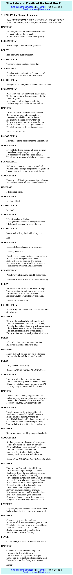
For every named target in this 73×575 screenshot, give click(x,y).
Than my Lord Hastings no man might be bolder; (27, 180)
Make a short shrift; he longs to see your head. (26, 511)
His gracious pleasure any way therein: (23, 120)
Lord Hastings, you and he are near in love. (24, 103)
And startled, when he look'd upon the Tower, (25, 480)
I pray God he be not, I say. (18, 365)
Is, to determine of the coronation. (21, 34)
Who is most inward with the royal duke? (24, 75)
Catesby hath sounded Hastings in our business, (26, 256)
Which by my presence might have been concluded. (28, 157)
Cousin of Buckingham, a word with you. (24, 247)
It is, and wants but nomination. (20, 55)
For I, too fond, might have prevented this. (24, 470)
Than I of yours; (13, 98)
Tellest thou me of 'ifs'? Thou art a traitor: (24, 445)
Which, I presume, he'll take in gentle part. (24, 127)
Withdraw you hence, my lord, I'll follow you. (26, 275)
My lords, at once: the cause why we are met (25, 32)
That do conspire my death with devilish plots (26, 381)
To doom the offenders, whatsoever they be (24, 400)
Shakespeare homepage (23, 7)
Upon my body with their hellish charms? (24, 386)
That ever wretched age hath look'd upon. (24, 555)
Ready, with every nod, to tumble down (23, 530)
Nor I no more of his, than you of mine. (23, 101)
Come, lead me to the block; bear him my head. (26, 558)
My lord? (10, 210)
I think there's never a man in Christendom (24, 328)
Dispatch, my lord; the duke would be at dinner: (27, 509)
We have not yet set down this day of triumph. (26, 288)
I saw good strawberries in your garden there (25, 222)
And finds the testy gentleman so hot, (22, 258)
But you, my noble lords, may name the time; (25, 122)
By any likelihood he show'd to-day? (22, 345)
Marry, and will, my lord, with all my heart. (25, 233)
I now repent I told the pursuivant (20, 487)
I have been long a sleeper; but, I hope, (23, 152)
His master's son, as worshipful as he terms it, (26, 263)
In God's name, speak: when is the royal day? (25, 36)
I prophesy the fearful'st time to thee (21, 553)
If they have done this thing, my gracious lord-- (26, 433)
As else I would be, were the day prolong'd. (25, 296)
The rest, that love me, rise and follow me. (24, 454)
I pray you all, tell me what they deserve (23, 379)
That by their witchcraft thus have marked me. (26, 424)
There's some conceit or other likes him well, (25, 323)
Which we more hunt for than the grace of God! (26, 523)
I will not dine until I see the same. (21, 449)
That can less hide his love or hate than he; (24, 331)
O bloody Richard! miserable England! (23, 550)
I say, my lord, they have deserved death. (23, 403)
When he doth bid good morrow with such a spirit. (28, 326)
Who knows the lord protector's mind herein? (25, 73)
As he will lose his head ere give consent (23, 261)
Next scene (44, 9)
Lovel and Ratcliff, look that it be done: (23, 452)
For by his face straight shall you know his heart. (27, 333)
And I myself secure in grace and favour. (23, 495)
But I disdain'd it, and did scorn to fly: (22, 475)
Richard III (41, 7)
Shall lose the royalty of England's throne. (24, 266)
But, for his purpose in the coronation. (22, 115)
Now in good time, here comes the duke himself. (27, 141)
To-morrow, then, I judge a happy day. (22, 64)
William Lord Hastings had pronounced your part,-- (28, 169)
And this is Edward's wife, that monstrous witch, (27, 419)
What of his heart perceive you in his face (24, 342)
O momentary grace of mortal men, (21, 520)
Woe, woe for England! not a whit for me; (24, 468)
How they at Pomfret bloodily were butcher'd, (26, 492)
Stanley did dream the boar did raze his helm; (25, 473)
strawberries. (11, 312)
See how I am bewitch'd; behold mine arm (24, 414)
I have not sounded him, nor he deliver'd (23, 117)
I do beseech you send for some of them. (23, 224)
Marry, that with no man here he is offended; (25, 354)
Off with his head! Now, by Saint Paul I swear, (26, 447)
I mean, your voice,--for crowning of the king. (26, 171)
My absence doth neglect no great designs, (24, 155)
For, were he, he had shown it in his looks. (24, 356)
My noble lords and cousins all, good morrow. (26, 150)
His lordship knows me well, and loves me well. (27, 183)
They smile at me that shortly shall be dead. (25, 560)
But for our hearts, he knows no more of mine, (26, 96)
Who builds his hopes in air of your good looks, (26, 525)
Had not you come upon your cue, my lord (24, 166)
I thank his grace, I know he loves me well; (24, 112)
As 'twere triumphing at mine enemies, (23, 490)
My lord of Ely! (13, 201)
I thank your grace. (14, 192)
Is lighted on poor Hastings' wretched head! (25, 499)
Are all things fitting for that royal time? (23, 45)
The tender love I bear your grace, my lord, (24, 395)
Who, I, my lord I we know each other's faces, (26, 94)
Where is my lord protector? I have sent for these (27, 309)
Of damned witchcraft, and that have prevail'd (26, 384)
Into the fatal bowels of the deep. (20, 532)
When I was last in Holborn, (18, 219)
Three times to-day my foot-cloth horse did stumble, (28, 478)
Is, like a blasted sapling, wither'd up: (22, 417)
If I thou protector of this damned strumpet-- (25, 442)
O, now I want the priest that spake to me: (24, 485)
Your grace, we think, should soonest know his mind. (29, 84)
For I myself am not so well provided (22, 293)
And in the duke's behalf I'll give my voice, (24, 124)
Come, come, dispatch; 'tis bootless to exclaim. (26, 541)
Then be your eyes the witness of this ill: (23, 412)
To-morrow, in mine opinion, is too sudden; (25, 291)
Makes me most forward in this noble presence (26, 398)
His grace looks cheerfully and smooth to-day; (26, 321)
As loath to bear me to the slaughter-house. (24, 482)
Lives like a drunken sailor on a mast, (22, 527)
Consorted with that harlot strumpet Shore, (24, 421)
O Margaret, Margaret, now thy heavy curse (25, 497)
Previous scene (30, 9)
